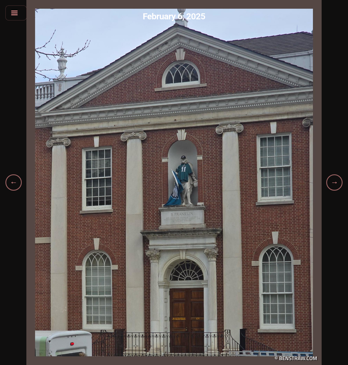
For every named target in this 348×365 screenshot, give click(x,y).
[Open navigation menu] (16, 12)
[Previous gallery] (13, 182)
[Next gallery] (334, 182)
